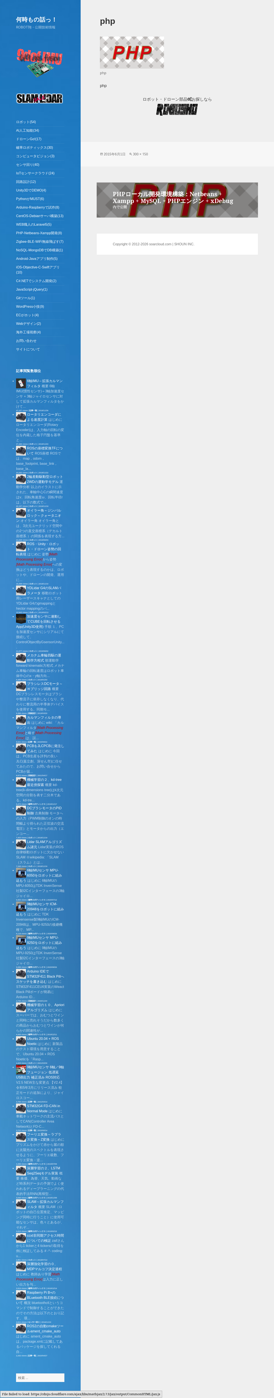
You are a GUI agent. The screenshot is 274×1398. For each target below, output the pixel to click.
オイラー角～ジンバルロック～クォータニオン (38, 515)
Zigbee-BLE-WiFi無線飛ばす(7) (39, 241)
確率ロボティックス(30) (34, 147)
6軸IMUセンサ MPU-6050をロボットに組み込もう (39, 875)
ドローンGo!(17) (28, 139)
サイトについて (28, 349)
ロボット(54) (26, 122)
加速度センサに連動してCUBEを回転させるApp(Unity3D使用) (38, 621)
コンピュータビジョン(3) (35, 156)
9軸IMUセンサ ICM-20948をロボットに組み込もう (40, 909)
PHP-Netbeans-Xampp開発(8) (39, 233)
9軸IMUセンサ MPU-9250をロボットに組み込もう (39, 943)
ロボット (33, 444)
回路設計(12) (26, 182)
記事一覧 (33, 410)
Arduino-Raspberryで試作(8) (37, 207)
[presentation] (34, 564)
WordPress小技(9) (30, 306)
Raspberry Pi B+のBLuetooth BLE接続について (40, 1298)
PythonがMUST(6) (30, 199)
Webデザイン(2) (28, 323)
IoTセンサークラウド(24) (35, 173)
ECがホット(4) (27, 315)
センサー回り (34, 1322)
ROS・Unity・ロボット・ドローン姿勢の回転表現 (38, 549)
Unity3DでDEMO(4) (31, 190)
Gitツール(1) (25, 298)
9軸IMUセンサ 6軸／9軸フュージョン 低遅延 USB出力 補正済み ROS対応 (40, 1072)
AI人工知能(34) (27, 130)
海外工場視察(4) (28, 332)
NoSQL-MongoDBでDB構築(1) (39, 250)
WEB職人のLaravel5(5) (33, 224)
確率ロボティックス (37, 804)
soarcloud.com (160, 244)
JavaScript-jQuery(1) (31, 289)
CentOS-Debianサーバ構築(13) (39, 216)
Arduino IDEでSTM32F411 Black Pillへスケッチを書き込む (40, 976)
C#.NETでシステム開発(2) (36, 281)
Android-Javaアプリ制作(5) (37, 258)
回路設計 (32, 713)
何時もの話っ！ (36, 19)
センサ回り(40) (27, 164)
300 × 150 (140, 154)
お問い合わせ (26, 341)
